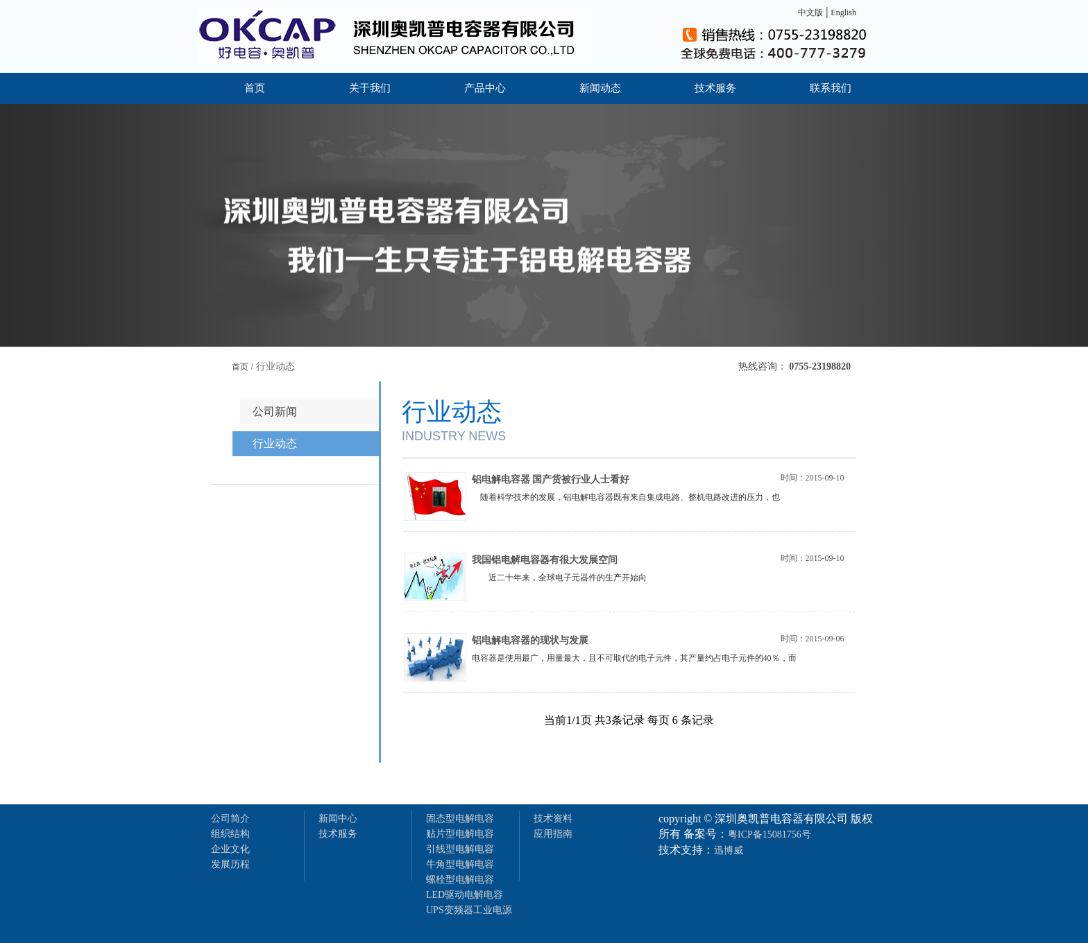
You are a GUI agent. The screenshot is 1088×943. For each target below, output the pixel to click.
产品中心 (485, 88)
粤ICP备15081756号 (769, 834)
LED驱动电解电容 (464, 895)
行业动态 (275, 443)
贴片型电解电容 (460, 834)
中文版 (810, 12)
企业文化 (230, 849)
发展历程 (230, 864)
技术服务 (715, 88)
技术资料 (553, 818)
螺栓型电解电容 (460, 879)
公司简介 (230, 818)
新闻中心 (337, 818)
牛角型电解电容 (460, 864)
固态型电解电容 (460, 818)
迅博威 (728, 850)
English (843, 12)
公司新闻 (275, 411)
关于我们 (370, 88)
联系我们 (830, 88)
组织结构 (230, 834)
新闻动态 (600, 88)
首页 (254, 88)
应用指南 (553, 834)
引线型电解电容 (460, 849)
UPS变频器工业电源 (469, 910)
